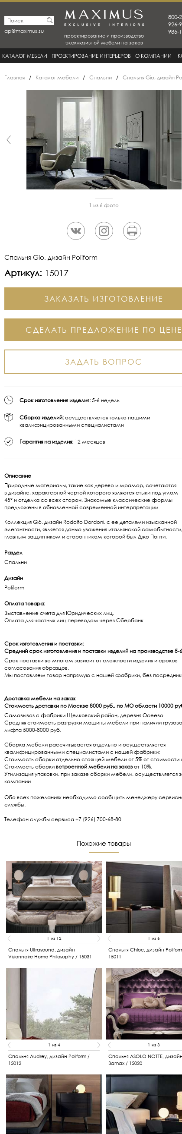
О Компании (153, 56)
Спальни (100, 77)
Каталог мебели (24, 56)
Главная (14, 77)
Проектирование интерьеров (91, 56)
